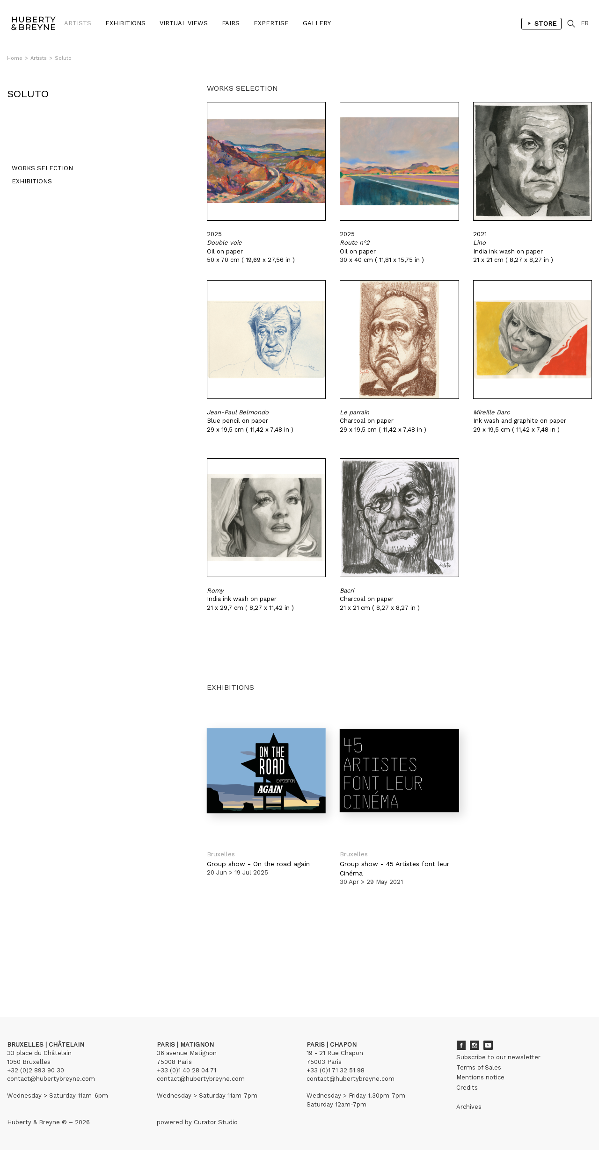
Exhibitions (125, 23)
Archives (469, 1106)
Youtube (488, 1045)
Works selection (37, 172)
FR (585, 23)
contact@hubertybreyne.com (51, 1078)
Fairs (231, 23)
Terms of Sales (478, 1067)
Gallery (317, 23)
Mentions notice (480, 1077)
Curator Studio (216, 1122)
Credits (467, 1087)
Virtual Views (184, 23)
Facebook (461, 1045)
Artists (77, 23)
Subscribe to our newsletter (498, 1057)
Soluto (63, 58)
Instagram (474, 1045)
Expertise (271, 23)
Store (541, 23)
